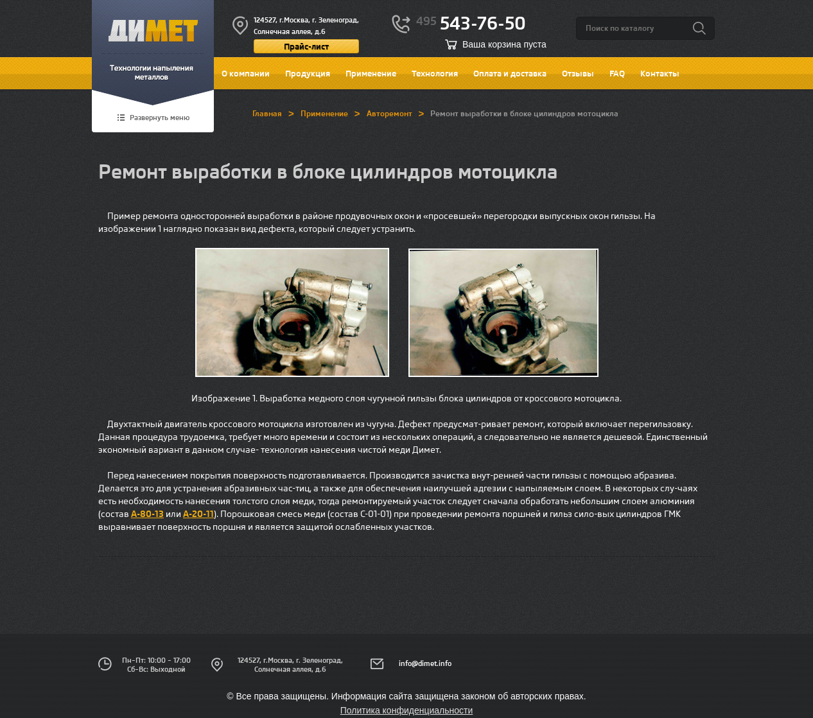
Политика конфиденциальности (406, 710)
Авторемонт (389, 113)
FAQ (617, 73)
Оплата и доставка (509, 73)
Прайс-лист (306, 46)
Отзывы (578, 73)
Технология (435, 73)
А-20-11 (198, 514)
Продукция (307, 73)
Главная (267, 113)
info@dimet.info (425, 663)
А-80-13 (147, 514)
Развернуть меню (159, 118)
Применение (370, 73)
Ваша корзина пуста (504, 44)
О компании (246, 73)
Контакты (659, 73)
